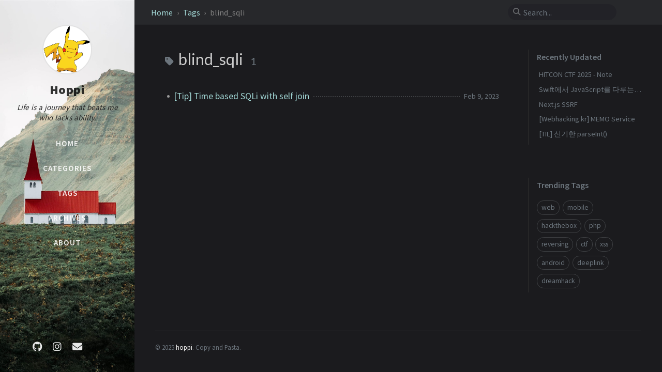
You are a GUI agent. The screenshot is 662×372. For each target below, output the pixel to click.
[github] (37, 346)
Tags (192, 12)
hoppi (184, 347)
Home (162, 12)
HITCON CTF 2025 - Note (575, 74)
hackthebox (559, 225)
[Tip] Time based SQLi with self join (241, 96)
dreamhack (558, 280)
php (595, 225)
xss (604, 244)
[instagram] (57, 346)
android (553, 262)
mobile (578, 207)
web (548, 207)
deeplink (590, 262)
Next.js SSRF (558, 104)
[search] (566, 12)
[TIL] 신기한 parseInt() (573, 133)
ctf (584, 244)
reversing (554, 244)
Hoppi (67, 90)
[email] (77, 346)
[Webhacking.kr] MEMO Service (587, 118)
